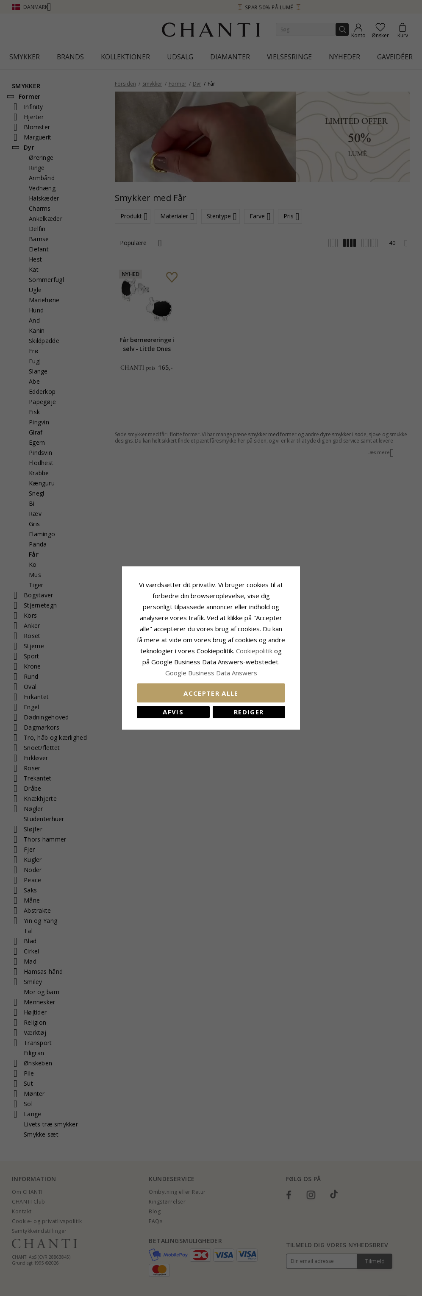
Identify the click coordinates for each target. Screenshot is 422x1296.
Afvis (173, 712)
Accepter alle (211, 693)
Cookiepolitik (254, 651)
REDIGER (249, 712)
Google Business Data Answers (211, 673)
